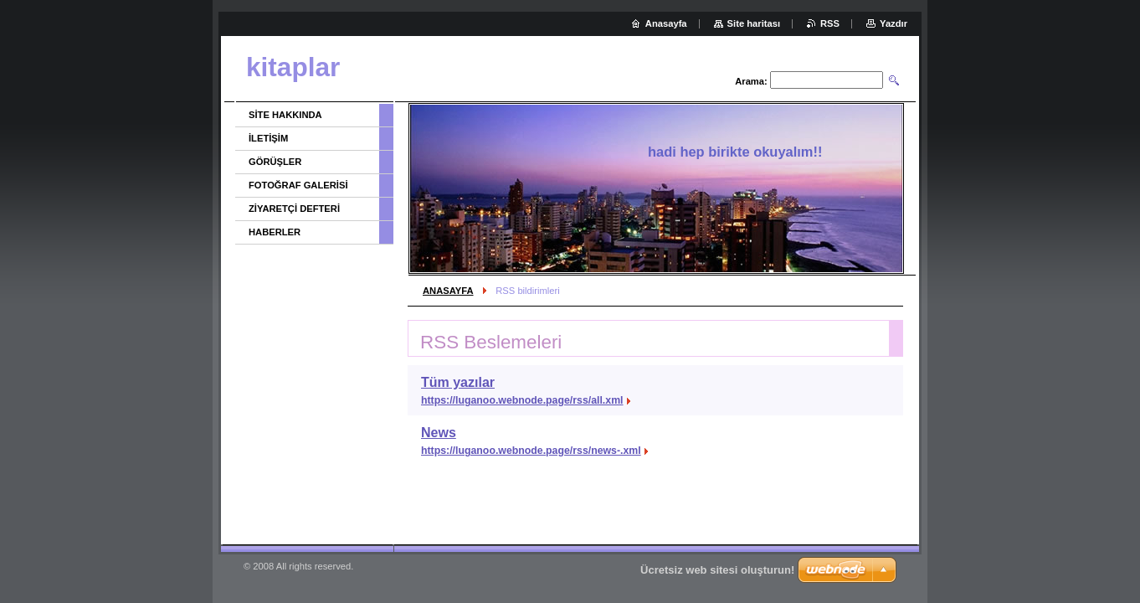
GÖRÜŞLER (275, 162)
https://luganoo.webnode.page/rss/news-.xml (531, 450)
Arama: (751, 81)
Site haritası (753, 23)
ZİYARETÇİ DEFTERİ (294, 209)
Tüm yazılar (458, 382)
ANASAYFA (448, 291)
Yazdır (893, 23)
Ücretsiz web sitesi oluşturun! (717, 570)
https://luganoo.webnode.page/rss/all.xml (522, 400)
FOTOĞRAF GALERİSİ (298, 185)
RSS (830, 23)
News (438, 432)
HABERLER (274, 232)
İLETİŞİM (268, 138)
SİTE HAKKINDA (285, 115)
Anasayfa (666, 23)
